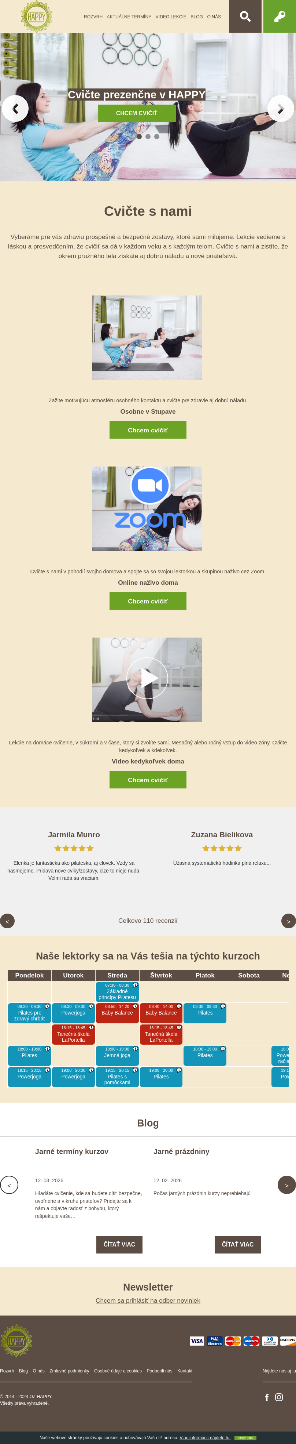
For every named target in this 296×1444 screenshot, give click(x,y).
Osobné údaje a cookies (118, 1371)
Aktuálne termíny (129, 16)
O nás (214, 16)
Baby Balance (117, 1013)
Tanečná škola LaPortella (73, 1037)
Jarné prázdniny (181, 1151)
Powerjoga (74, 1013)
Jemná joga (117, 1055)
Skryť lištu (245, 1438)
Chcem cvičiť (148, 430)
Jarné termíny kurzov (71, 1151)
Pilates (205, 1013)
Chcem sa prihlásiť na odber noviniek (148, 1300)
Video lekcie (171, 16)
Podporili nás (160, 1371)
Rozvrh (93, 16)
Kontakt (184, 1371)
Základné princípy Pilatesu (117, 994)
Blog (196, 16)
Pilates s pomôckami (117, 1079)
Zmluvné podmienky (69, 1371)
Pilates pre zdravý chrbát (29, 1016)
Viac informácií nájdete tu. (205, 1437)
